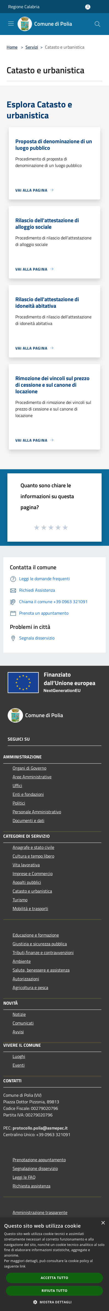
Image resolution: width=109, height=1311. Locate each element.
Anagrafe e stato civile (33, 847)
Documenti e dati (28, 820)
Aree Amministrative (32, 776)
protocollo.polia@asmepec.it (41, 1128)
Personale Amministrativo (37, 811)
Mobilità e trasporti (30, 908)
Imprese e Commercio (33, 873)
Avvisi (18, 1031)
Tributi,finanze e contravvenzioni (43, 952)
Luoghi (19, 1056)
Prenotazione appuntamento (39, 1159)
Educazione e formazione (36, 935)
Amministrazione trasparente (40, 1212)
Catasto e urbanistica (32, 891)
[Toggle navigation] (11, 23)
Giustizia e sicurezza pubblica (40, 943)
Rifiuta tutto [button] (55, 1290)
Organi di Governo (29, 768)
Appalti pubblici (27, 882)
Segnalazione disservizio (35, 1168)
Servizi (31, 47)
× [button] (103, 1223)
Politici (19, 803)
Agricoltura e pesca (30, 987)
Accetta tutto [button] (54, 1277)
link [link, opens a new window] (22, 1266)
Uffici (17, 785)
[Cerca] (97, 24)
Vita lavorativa (26, 864)
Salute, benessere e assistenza (41, 970)
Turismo (20, 899)
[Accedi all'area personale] (87, 7)
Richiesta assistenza (31, 1186)
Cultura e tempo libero (33, 856)
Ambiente (22, 961)
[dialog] (54, 1264)
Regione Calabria (23, 6)
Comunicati (23, 1023)
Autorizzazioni (26, 978)
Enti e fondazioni (28, 794)
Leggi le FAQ (24, 1177)
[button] (54, 1302)
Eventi (19, 1065)
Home (12, 47)
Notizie (19, 1014)
